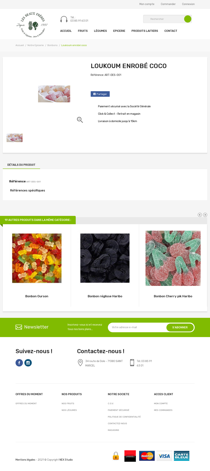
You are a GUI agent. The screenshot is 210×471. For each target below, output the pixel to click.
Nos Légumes (69, 410)
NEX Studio (66, 459)
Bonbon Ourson (36, 296)
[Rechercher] (167, 19)
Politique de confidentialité (124, 417)
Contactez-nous (117, 423)
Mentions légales (25, 459)
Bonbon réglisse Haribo (105, 296)
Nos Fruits (68, 403)
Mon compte (146, 4)
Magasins (113, 430)
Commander (168, 4)
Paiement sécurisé (118, 410)
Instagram (28, 362)
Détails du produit (21, 164)
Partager (102, 94)
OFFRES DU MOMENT (26, 403)
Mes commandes (163, 410)
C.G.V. (111, 403)
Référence (17, 181)
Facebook (19, 362)
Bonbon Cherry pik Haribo (173, 296)
